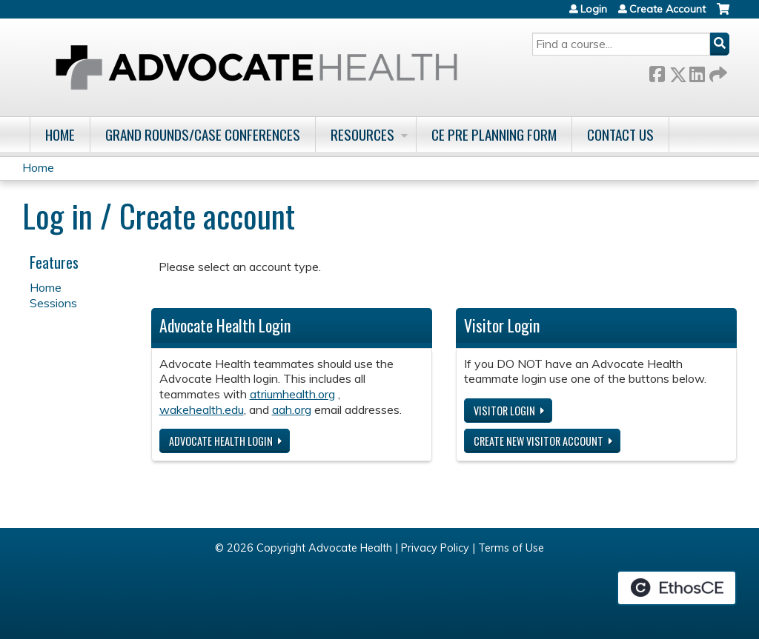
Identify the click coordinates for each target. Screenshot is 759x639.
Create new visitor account (538, 441)
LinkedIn (696, 71)
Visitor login (504, 410)
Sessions (53, 302)
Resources (362, 134)
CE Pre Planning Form (494, 134)
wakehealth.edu (201, 409)
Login (593, 9)
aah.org (291, 409)
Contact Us (620, 134)
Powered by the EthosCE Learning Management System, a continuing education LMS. (677, 588)
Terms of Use (511, 548)
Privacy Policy (435, 548)
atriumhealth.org (292, 394)
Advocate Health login (221, 441)
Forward (716, 71)
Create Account (667, 9)
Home (60, 134)
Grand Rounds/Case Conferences (202, 134)
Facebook (656, 71)
